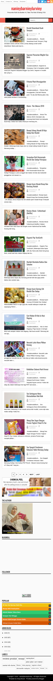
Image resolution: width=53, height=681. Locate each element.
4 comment (31, 35)
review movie (35, 668)
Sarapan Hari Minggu (10, 616)
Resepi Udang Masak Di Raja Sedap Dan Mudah (37, 131)
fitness (19, 665)
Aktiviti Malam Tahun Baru (12, 612)
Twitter (42, 1)
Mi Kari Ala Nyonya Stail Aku (12, 605)
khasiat (42, 668)
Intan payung (26, 665)
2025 (6, 637)
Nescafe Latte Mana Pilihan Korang (36, 343)
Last (38, 474)
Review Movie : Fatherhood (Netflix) (36, 212)
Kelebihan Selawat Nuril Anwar (37, 369)
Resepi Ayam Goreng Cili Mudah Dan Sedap (35, 290)
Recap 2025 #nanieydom (11, 608)
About (2, 1)
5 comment (31, 62)
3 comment (31, 164)
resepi (21, 658)
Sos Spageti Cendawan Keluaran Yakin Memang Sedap (37, 448)
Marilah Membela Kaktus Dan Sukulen (37, 263)
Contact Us (9, 1)
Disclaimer (22, 1)
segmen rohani (36, 665)
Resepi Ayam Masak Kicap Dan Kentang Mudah (37, 185)
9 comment (31, 191)
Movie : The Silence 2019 (35, 106)
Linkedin (45, 1)
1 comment (31, 242)
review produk (10, 658)
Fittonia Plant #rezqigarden (36, 81)
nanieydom (30, 658)
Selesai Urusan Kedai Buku (12, 623)
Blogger (41, 679)
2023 (6, 646)
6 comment (31, 401)
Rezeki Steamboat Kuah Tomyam (35, 29)
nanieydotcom (32, 34)
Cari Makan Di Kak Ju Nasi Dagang (36, 316)
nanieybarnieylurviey (26, 8)
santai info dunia (9, 665)
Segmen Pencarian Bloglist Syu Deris (38, 56)
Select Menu (2, 20)
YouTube (48, 1)
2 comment (31, 86)
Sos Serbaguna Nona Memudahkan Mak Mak (35, 394)
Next (31, 474)
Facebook (39, 1)
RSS (51, 1)
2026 (6, 633)
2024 (6, 642)
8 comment (31, 323)
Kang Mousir (21, 679)
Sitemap (16, 1)
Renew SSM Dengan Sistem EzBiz (14, 619)
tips (46, 668)
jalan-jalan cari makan (34, 662)
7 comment (31, 296)
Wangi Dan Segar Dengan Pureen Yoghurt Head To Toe (36, 421)
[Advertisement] (26, 554)
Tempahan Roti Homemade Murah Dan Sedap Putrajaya (36, 158)
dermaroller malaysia (23, 668)
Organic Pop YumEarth (35, 237)
